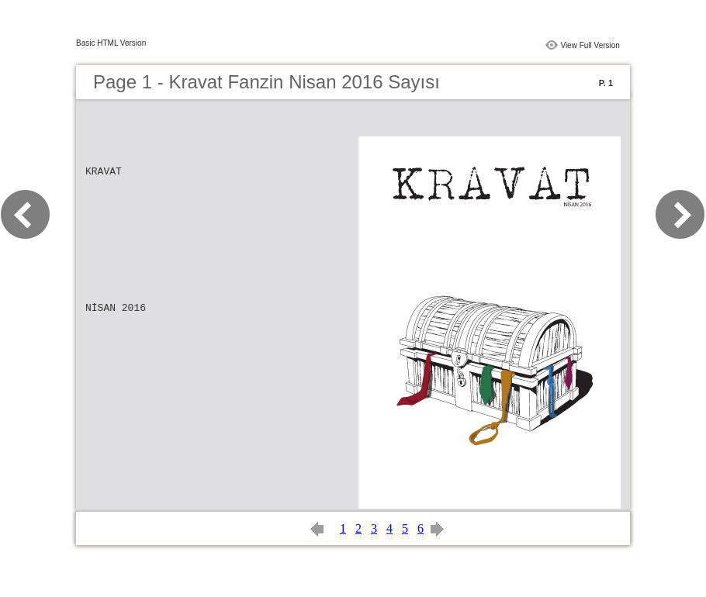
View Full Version (590, 45)
